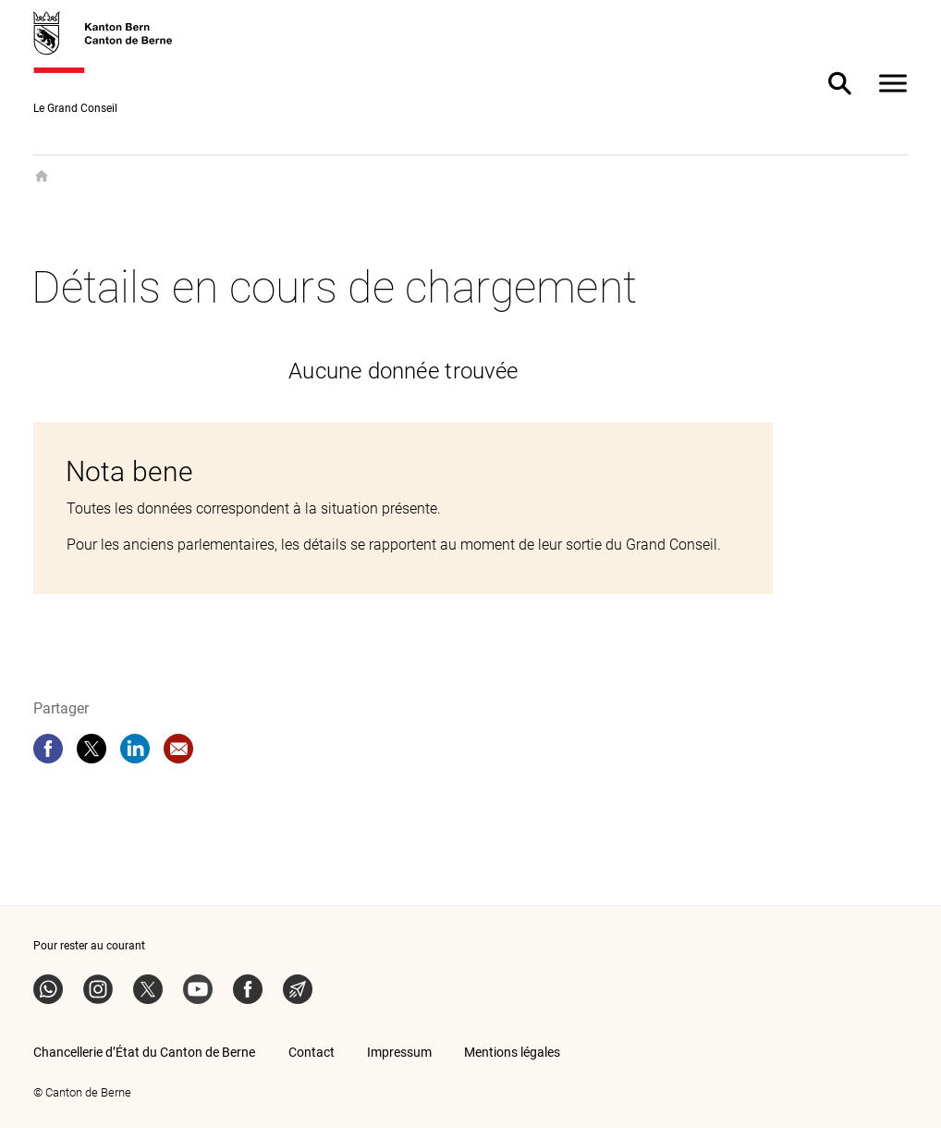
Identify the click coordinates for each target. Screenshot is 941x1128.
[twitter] (91, 748)
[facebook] (48, 748)
